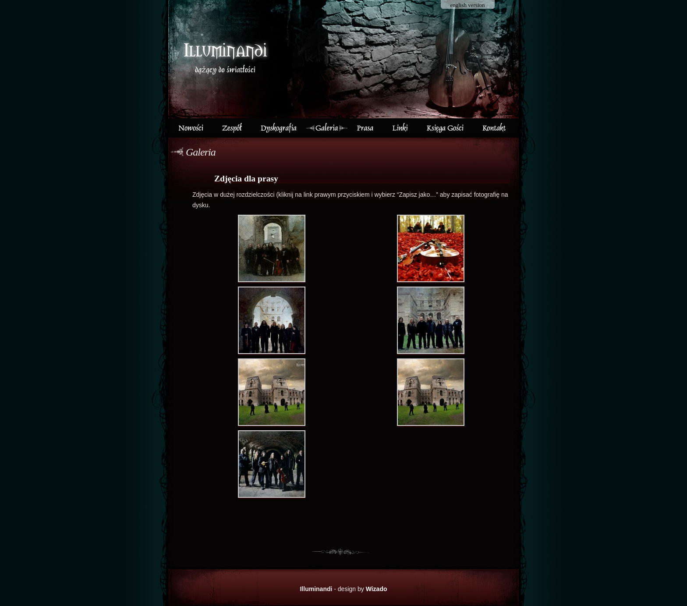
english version (467, 5)
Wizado (376, 588)
